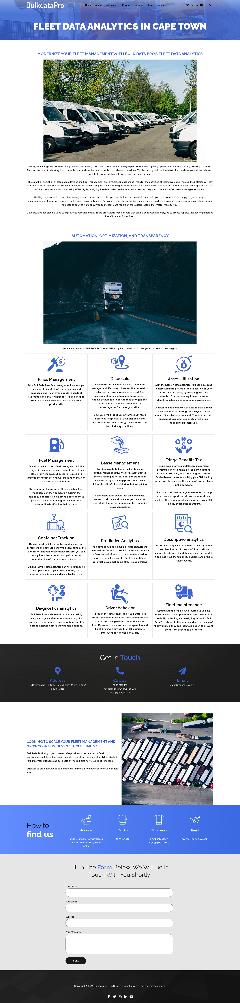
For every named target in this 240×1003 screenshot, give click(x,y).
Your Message (73, 932)
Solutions (112, 5)
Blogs (150, 5)
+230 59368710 (118, 692)
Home (88, 5)
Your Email (71, 901)
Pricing (126, 5)
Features (138, 5)
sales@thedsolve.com (182, 685)
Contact (161, 5)
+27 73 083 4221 (120, 685)
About (98, 5)
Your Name (71, 886)
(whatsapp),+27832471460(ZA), (120, 688)
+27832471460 (156, 839)
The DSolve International (152, 986)
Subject (70, 916)
